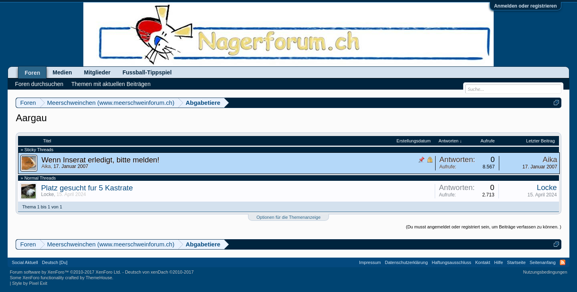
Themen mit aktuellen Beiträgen (111, 84)
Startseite (516, 262)
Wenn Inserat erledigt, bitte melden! (100, 160)
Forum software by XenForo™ (65, 272)
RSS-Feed (562, 262)
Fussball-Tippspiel (147, 72)
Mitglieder (97, 72)
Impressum (370, 262)
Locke (47, 194)
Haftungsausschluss (451, 262)
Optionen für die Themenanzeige (288, 217)
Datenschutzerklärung (406, 262)
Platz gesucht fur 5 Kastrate (87, 188)
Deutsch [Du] (55, 262)
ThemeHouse (99, 277)
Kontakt (482, 262)
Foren (32, 73)
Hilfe (498, 262)
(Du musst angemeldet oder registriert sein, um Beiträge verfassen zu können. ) (483, 226)
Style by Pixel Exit (29, 283)
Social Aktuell (25, 262)
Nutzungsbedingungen (545, 272)
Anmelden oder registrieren (525, 6)
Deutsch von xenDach (159, 272)
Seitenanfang (543, 262)
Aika (45, 166)
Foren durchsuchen (39, 84)
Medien (62, 72)
